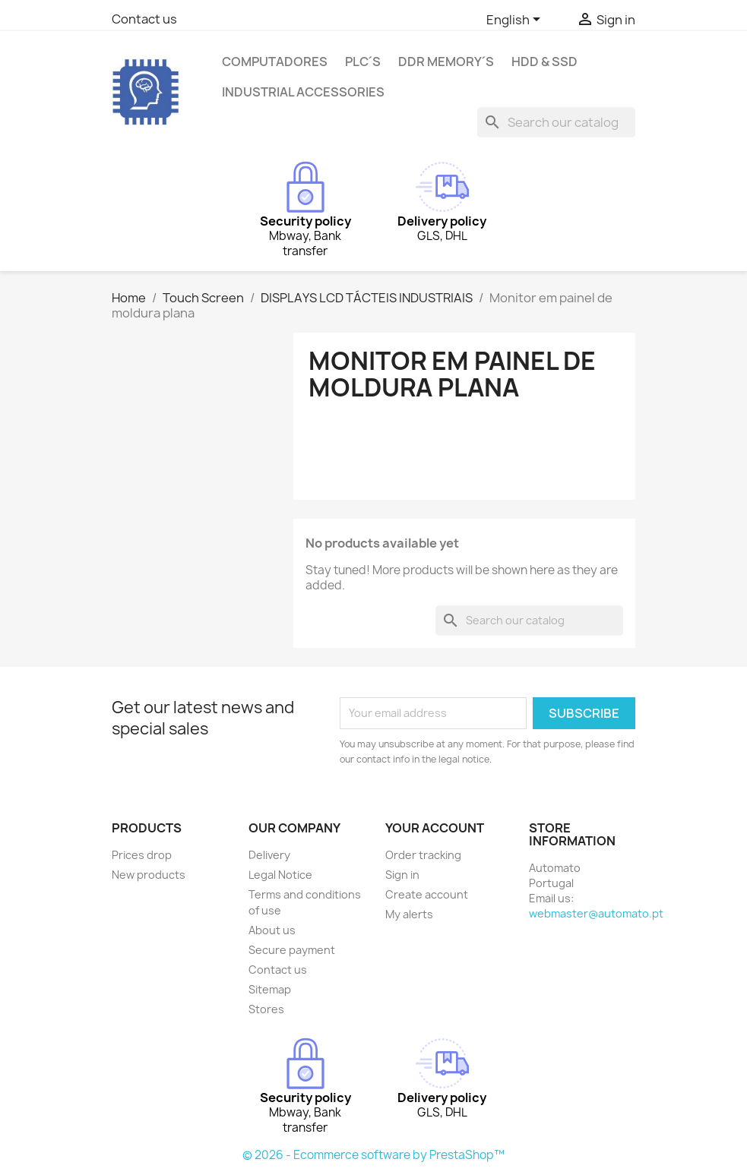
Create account (426, 894)
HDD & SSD (544, 61)
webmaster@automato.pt (596, 913)
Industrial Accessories (303, 92)
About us (272, 930)
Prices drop (142, 855)
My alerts (409, 914)
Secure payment (291, 950)
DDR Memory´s (446, 61)
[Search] (556, 122)
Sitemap (269, 989)
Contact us (144, 19)
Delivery (269, 855)
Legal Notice (280, 874)
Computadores (275, 61)
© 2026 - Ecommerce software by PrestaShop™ (373, 1155)
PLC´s (363, 61)
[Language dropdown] (516, 20)
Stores (266, 1009)
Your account (434, 828)
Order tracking (423, 855)
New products (148, 874)
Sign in (402, 874)
